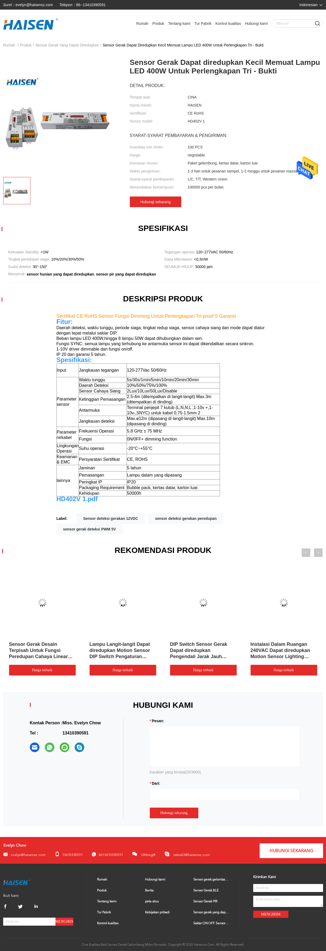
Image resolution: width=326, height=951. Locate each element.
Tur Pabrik (202, 23)
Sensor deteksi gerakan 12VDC (110, 518)
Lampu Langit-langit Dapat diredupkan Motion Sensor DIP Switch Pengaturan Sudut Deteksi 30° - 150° (120, 651)
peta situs (152, 901)
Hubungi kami (256, 23)
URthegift (143, 854)
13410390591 (69, 854)
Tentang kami (179, 23)
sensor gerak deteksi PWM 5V (89, 529)
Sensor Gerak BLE (206, 890)
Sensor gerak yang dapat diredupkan (211, 912)
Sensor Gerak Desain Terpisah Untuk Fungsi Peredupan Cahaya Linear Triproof (38, 651)
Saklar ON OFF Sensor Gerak (211, 923)
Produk (158, 23)
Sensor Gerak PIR (205, 901)
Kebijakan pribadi (157, 912)
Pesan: (158, 721)
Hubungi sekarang (155, 202)
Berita (149, 890)
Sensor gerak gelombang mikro (211, 879)
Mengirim (64, 921)
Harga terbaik (42, 670)
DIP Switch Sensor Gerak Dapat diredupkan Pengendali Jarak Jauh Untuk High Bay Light (198, 651)
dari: (156, 783)
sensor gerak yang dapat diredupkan (67, 45)
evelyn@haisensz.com (34, 5)
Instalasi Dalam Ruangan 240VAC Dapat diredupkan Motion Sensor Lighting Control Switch (280, 651)
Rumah (142, 23)
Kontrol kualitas (228, 23)
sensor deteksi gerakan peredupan (186, 518)
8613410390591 (107, 854)
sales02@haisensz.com (187, 854)
